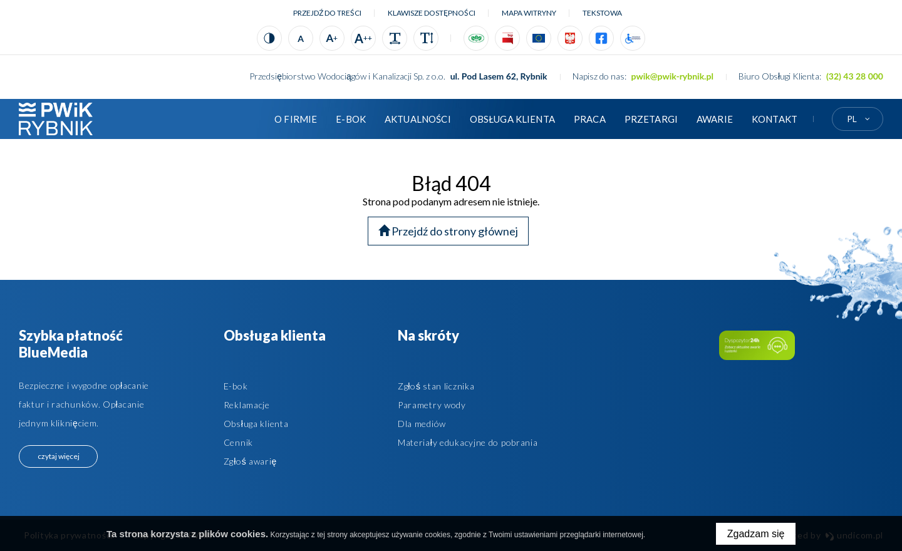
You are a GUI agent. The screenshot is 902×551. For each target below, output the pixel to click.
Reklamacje (247, 404)
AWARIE (715, 119)
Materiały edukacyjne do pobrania (468, 442)
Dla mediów (422, 423)
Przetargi (651, 119)
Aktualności (418, 119)
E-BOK (351, 119)
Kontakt (774, 119)
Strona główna (246, 118)
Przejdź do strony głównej (448, 231)
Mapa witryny (529, 13)
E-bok (236, 386)
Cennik (238, 442)
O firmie (295, 119)
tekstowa (602, 13)
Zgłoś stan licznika (436, 386)
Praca (590, 119)
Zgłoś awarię (250, 461)
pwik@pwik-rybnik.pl (672, 76)
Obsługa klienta (512, 119)
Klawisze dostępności (431, 13)
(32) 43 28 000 (854, 76)
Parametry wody (432, 404)
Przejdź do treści (327, 13)
